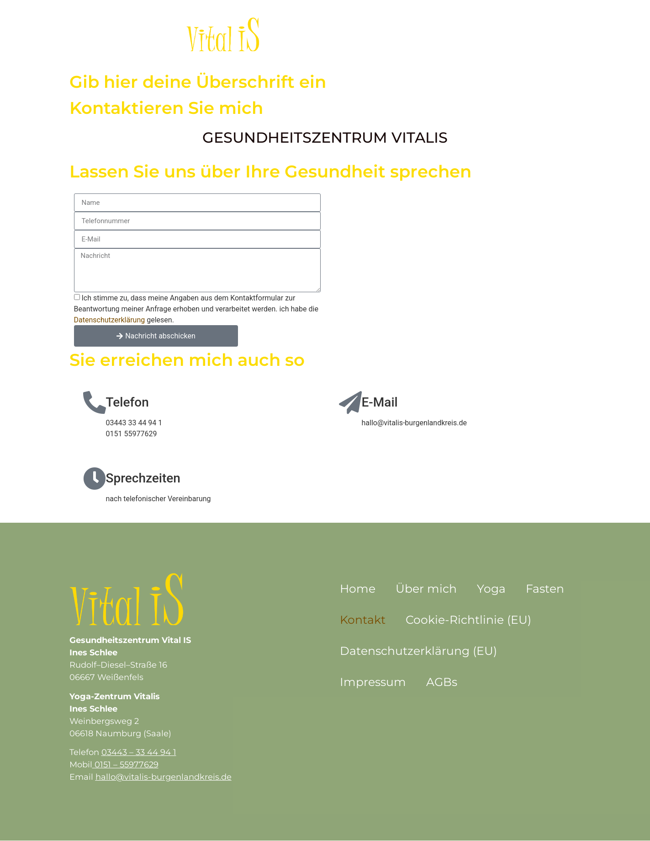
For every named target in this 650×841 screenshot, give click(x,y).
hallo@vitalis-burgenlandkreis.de (163, 777)
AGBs (441, 682)
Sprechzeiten (143, 478)
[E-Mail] (350, 402)
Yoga (348, 34)
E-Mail (380, 402)
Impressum (373, 682)
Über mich (297, 34)
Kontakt (438, 34)
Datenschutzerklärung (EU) (418, 651)
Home (357, 588)
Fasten (390, 34)
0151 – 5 (109, 765)
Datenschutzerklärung (109, 320)
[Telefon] (94, 402)
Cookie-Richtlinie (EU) (468, 620)
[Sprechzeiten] (94, 478)
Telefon (127, 402)
